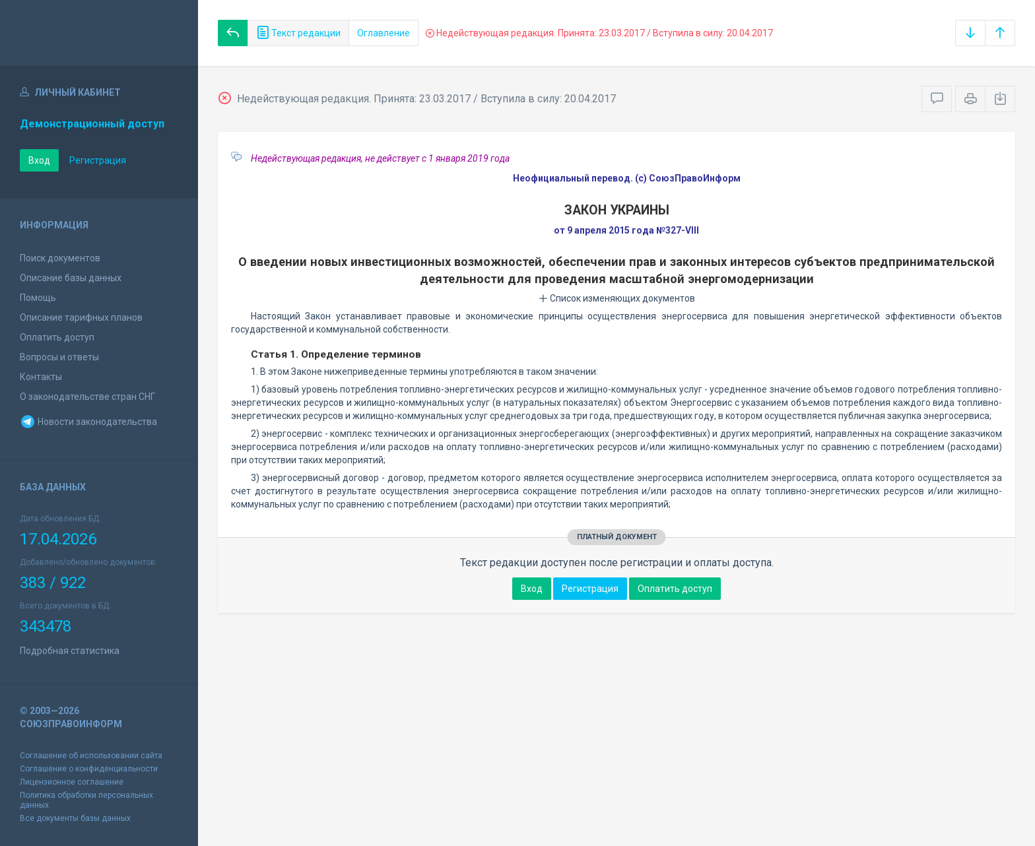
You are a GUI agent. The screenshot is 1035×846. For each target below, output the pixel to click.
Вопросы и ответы (59, 357)
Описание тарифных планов (81, 317)
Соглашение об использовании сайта (91, 755)
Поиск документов (60, 258)
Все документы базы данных (75, 818)
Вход (39, 160)
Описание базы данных (70, 278)
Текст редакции (298, 33)
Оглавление (383, 33)
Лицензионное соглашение (71, 782)
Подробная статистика (69, 650)
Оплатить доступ (57, 337)
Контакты (41, 377)
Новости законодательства (88, 422)
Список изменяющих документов (617, 298)
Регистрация (97, 160)
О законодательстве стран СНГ (87, 396)
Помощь (38, 297)
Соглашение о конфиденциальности (89, 768)
